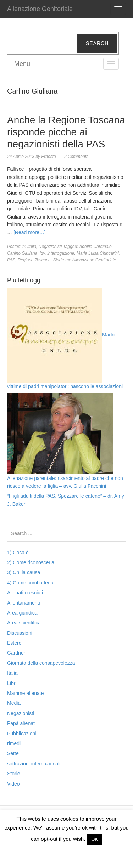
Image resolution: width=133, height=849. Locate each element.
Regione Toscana (34, 259)
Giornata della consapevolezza (41, 663)
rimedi (14, 743)
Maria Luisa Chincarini (98, 253)
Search (97, 43)
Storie (13, 773)
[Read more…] (29, 232)
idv (42, 253)
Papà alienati (21, 723)
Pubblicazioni (22, 733)
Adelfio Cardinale (95, 246)
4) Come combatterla (30, 582)
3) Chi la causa (23, 572)
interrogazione (60, 253)
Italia (31, 246)
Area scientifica (24, 623)
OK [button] (94, 839)
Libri (11, 683)
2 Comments (76, 156)
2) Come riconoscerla (30, 562)
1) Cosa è (18, 552)
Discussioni (19, 633)
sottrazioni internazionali (33, 763)
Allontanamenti (23, 603)
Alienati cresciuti (25, 592)
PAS (11, 259)
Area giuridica (22, 613)
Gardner (16, 653)
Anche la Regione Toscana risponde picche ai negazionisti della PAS (66, 131)
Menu (22, 63)
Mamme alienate (25, 693)
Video (13, 784)
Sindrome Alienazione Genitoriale (84, 259)
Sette (13, 753)
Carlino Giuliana (22, 253)
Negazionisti (50, 246)
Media (14, 703)
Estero (14, 643)
